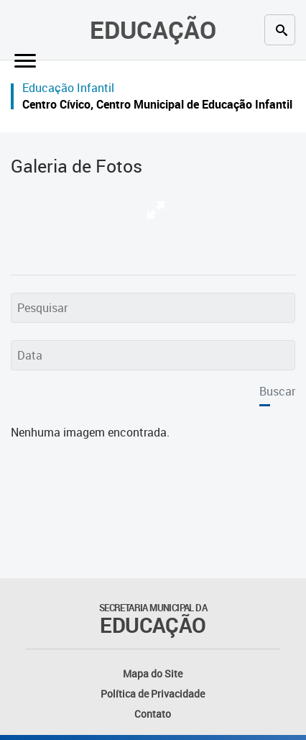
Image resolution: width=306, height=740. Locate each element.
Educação (153, 29)
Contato (152, 714)
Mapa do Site (152, 673)
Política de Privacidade (153, 693)
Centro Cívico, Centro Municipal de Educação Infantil (157, 104)
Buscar (277, 391)
